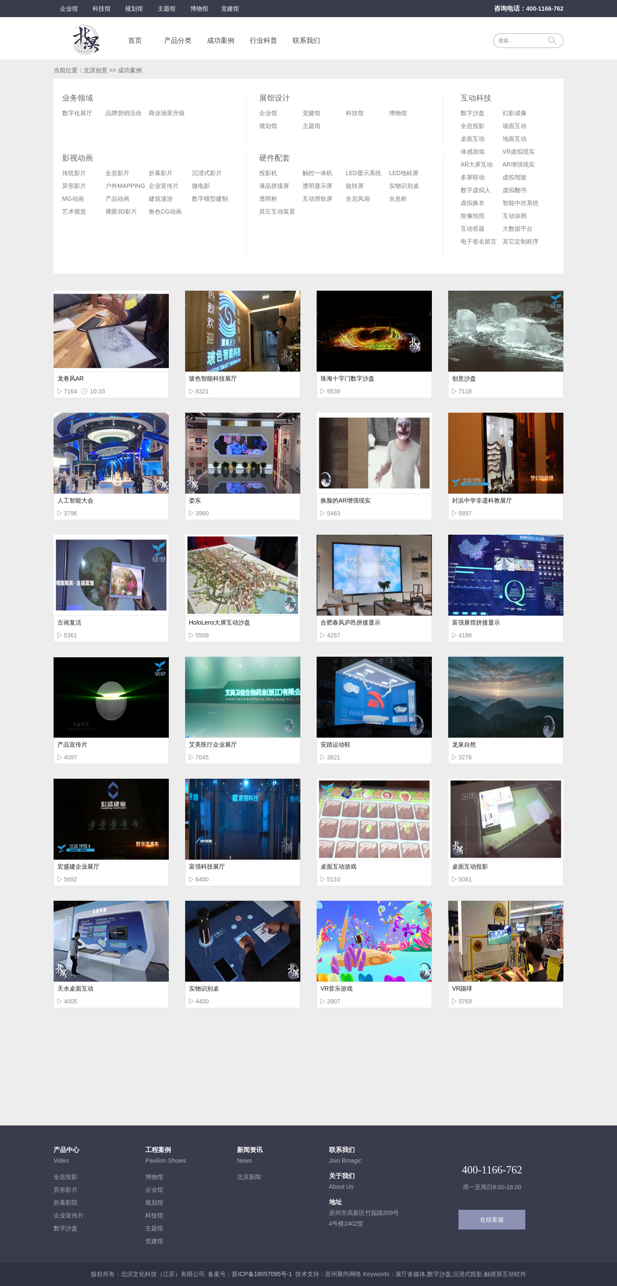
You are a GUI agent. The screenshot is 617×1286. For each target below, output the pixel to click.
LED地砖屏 (404, 173)
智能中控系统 (521, 202)
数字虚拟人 (476, 190)
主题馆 (167, 8)
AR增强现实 (519, 164)
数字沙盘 (473, 113)
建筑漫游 (161, 198)
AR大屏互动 (477, 164)
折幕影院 (66, 1202)
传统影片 (74, 173)
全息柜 (398, 198)
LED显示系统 (363, 173)
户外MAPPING (125, 185)
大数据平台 (518, 228)
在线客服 (492, 1219)
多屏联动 (473, 177)
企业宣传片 (164, 185)
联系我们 (306, 40)
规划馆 (134, 8)
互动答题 (473, 228)
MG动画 (73, 198)
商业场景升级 (167, 113)
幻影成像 (515, 113)
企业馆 (69, 8)
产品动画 (117, 198)
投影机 (268, 173)
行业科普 (263, 40)
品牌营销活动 (123, 113)
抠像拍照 (473, 215)
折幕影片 (161, 173)
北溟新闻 (249, 1176)
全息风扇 (358, 198)
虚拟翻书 (515, 190)
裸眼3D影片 (121, 211)
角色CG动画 (165, 211)
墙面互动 (515, 125)
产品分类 (178, 40)
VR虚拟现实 (519, 151)
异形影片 (74, 185)
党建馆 (230, 8)
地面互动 (515, 138)
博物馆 (199, 8)
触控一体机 (317, 173)
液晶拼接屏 (274, 185)
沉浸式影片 (207, 173)
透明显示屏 (317, 185)
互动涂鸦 (515, 215)
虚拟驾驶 (515, 177)
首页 (135, 40)
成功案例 (220, 40)
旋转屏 (355, 185)
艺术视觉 (74, 211)
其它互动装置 (277, 211)
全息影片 (117, 173)
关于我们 (342, 1175)
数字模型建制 (210, 198)
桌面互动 (473, 138)
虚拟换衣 (473, 202)
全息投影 (473, 125)
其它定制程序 (521, 241)
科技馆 (102, 8)
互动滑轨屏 (317, 198)
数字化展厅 (77, 113)
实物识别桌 (404, 185)
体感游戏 (473, 151)
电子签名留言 (479, 241)
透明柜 (268, 198)
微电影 (201, 185)
